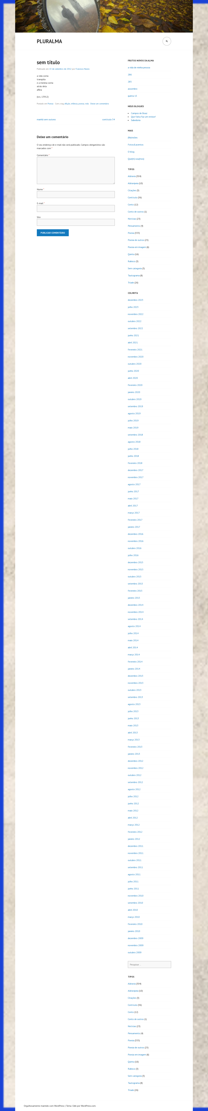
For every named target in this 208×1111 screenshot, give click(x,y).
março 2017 (134, 512)
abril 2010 (133, 909)
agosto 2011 (134, 874)
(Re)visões (133, 137)
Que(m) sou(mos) (136, 158)
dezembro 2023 (135, 299)
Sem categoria (135, 268)
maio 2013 (133, 725)
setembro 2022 (135, 328)
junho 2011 (133, 888)
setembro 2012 (135, 782)
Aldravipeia (133, 183)
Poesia (50, 103)
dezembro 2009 (135, 938)
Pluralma (49, 41)
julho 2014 (133, 633)
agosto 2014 (134, 626)
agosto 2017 (134, 484)
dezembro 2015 (135, 562)
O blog (131, 151)
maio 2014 (133, 640)
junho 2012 (133, 803)
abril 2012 (133, 817)
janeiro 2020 (134, 392)
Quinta (131, 254)
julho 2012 (133, 796)
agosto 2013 (134, 704)
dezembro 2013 (135, 675)
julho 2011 (133, 881)
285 (130, 81)
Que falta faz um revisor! (143, 116)
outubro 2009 (134, 952)
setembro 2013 (135, 697)
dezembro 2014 (135, 604)
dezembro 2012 (135, 760)
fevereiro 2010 (135, 924)
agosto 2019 (134, 413)
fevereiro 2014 (135, 661)
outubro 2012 (134, 775)
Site (39, 217)
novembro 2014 (135, 611)
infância (74, 103)
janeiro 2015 (134, 597)
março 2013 (134, 739)
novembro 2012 (135, 768)
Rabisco (131, 261)
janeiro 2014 (134, 668)
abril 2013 (133, 732)
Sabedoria (135, 120)
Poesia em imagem (137, 247)
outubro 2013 (134, 690)
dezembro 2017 (135, 470)
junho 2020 (133, 370)
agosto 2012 (134, 789)
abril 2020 (133, 377)
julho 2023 (133, 307)
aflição (67, 103)
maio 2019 (133, 427)
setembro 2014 (135, 619)
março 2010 (134, 916)
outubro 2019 (134, 399)
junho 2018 (133, 455)
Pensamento (134, 225)
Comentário (43, 155)
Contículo (132, 197)
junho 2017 (133, 491)
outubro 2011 (134, 860)
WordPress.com (88, 1105)
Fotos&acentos (135, 144)
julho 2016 (133, 555)
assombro (132, 88)
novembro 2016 (135, 541)
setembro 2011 (135, 867)
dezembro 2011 (135, 846)
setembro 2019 (135, 406)
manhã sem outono (46, 119)
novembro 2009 (135, 945)
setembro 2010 (135, 902)
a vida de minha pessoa (139, 67)
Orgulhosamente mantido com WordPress (44, 1105)
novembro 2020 (135, 356)
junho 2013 (133, 718)
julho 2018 (133, 448)
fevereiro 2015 (135, 590)
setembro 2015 (135, 583)
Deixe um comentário (99, 103)
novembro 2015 (135, 569)
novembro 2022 (135, 314)
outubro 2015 (134, 576)
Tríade (131, 282)
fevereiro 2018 (135, 463)
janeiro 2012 (134, 838)
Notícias (132, 218)
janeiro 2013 (134, 753)
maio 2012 (133, 810)
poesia (81, 103)
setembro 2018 (135, 434)
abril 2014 (133, 647)
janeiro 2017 (134, 526)
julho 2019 (133, 420)
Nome (40, 189)
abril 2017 (133, 505)
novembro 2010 (135, 895)
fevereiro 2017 (135, 519)
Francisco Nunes (83, 69)
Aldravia (132, 176)
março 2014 (134, 654)
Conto (131, 204)
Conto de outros (136, 211)
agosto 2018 (134, 441)
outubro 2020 (134, 363)
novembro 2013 (135, 682)
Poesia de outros (136, 240)
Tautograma (134, 275)
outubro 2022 (134, 321)
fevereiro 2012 (135, 831)
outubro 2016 (134, 548)
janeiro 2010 (134, 931)
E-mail (40, 203)
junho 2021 (133, 335)
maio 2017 (133, 498)
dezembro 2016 (135, 533)
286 (130, 74)
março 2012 (134, 824)
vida (87, 103)
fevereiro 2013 (135, 746)
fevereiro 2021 (135, 349)
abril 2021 (133, 342)
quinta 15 (132, 95)
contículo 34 (108, 119)
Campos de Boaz (139, 113)
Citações (132, 190)
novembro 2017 (135, 477)
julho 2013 (133, 711)
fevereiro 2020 (135, 385)
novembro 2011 (135, 853)
